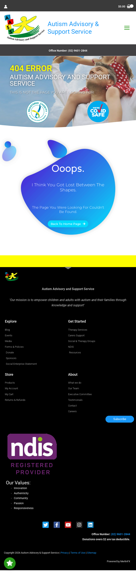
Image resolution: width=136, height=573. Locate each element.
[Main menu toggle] (127, 29)
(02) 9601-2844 (77, 53)
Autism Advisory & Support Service (77, 29)
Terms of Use (77, 555)
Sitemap (91, 555)
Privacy (65, 555)
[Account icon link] (5, 6)
